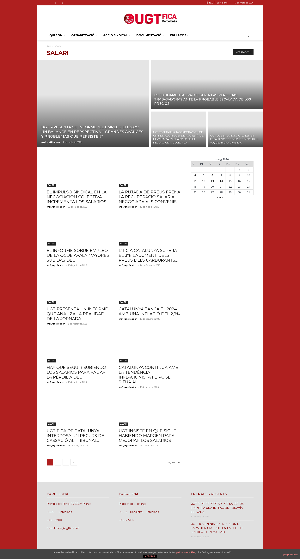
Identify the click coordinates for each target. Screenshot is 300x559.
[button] (249, 35)
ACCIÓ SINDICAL (116, 35)
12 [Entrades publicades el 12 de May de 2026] (203, 181)
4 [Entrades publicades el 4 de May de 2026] (195, 175)
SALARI (51, 185)
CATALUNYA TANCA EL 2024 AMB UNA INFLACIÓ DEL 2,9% (149, 311)
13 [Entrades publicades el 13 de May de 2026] (212, 181)
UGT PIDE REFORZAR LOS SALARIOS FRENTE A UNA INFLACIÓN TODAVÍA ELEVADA (217, 508)
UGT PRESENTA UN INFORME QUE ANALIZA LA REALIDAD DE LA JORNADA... (77, 314)
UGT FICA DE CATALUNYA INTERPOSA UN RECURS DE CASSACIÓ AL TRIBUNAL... (75, 435)
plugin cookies (290, 554)
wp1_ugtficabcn (50, 142)
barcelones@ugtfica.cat (63, 528)
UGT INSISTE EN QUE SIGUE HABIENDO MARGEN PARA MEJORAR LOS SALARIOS (147, 435)
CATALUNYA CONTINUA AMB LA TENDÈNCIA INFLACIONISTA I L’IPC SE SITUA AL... (149, 374)
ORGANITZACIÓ (83, 35)
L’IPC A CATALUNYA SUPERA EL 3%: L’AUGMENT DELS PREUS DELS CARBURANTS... (148, 255)
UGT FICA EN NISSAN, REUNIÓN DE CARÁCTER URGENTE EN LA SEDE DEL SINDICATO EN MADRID (218, 528)
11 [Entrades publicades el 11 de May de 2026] (195, 181)
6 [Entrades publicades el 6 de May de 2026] (212, 175)
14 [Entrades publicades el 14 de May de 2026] (221, 181)
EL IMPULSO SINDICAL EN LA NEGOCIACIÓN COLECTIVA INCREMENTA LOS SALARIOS (77, 197)
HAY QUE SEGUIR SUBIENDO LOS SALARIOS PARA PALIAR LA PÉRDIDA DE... (76, 372)
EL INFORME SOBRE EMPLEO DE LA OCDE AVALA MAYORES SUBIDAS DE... (78, 255)
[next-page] (73, 462)
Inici (49, 45)
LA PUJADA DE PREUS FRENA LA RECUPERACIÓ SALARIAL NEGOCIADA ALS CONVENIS (149, 197)
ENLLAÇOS (179, 35)
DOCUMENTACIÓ (149, 35)
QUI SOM (56, 35)
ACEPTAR (150, 556)
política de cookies (185, 552)
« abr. (220, 197)
